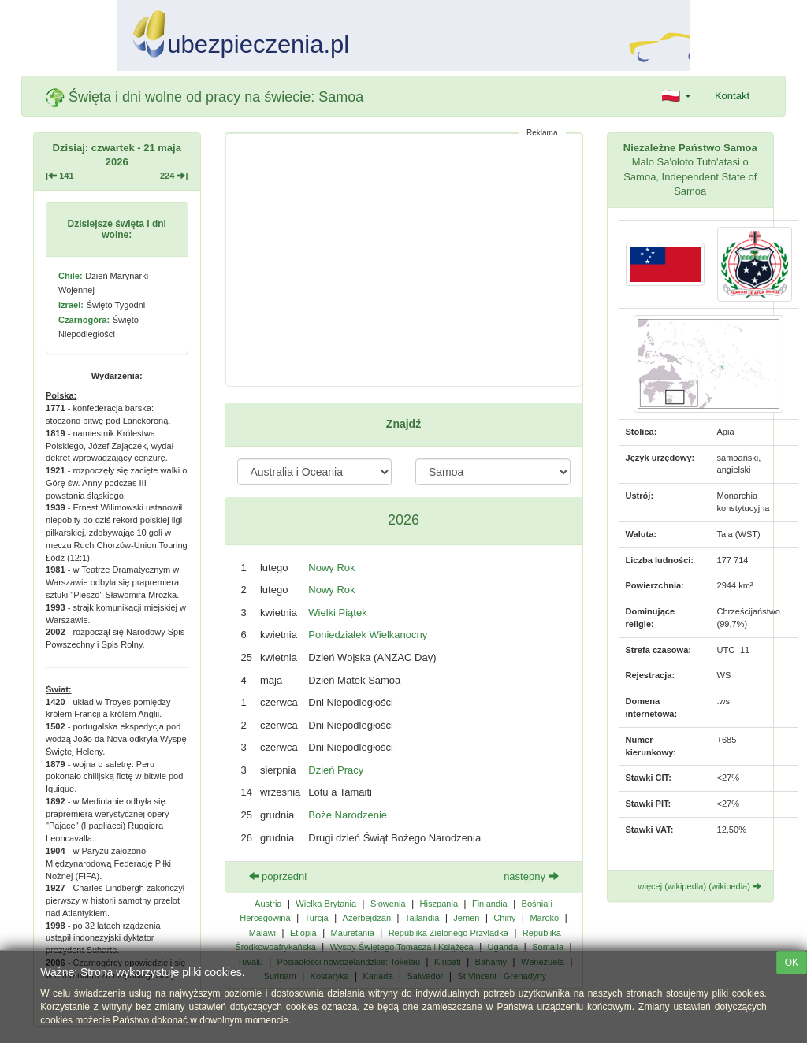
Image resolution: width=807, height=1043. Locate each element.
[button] (676, 96)
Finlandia (490, 903)
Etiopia (303, 932)
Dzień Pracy (335, 770)
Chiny (504, 917)
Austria (268, 903)
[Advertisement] (404, 260)
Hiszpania (439, 903)
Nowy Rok (331, 567)
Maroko (544, 917)
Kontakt (732, 96)
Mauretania (352, 932)
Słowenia (388, 903)
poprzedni (278, 876)
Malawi (262, 932)
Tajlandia (422, 917)
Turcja (316, 917)
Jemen (466, 917)
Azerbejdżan (367, 917)
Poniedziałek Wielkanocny (367, 634)
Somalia (547, 947)
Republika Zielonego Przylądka (448, 932)
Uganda (503, 947)
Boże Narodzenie (347, 815)
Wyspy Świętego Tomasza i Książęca (402, 947)
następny (531, 876)
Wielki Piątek (337, 612)
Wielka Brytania (326, 903)
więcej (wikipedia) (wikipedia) (700, 886)
